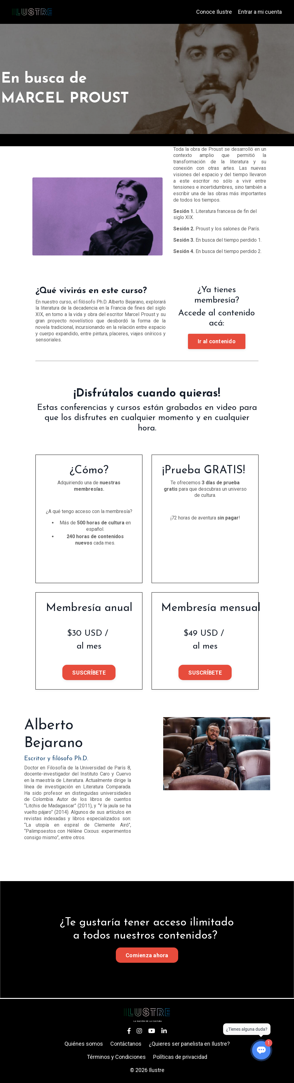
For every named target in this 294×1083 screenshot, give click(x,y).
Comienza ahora (147, 955)
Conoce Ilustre (214, 12)
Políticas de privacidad (180, 1057)
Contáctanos (125, 1043)
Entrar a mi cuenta (260, 12)
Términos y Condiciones (116, 1057)
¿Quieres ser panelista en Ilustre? (189, 1043)
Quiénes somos (83, 1043)
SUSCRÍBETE (89, 672)
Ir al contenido (217, 341)
